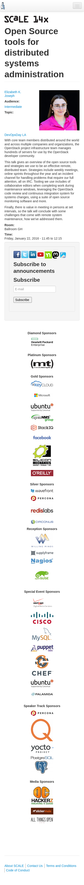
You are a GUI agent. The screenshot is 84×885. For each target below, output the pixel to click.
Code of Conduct (18, 870)
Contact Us (35, 866)
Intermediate (13, 107)
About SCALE (14, 866)
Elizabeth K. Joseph (12, 94)
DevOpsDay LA (15, 135)
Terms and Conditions (61, 866)
